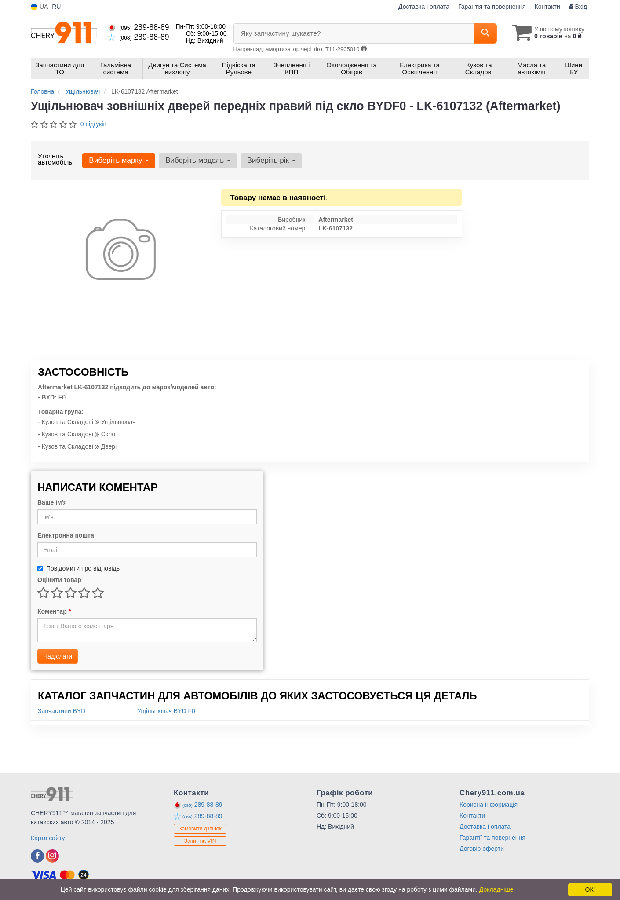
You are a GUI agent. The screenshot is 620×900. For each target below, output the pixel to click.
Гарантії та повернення (492, 837)
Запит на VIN (200, 841)
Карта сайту (48, 837)
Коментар (54, 611)
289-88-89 (138, 27)
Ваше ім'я (52, 502)
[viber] (37, 856)
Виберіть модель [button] (197, 160)
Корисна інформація (489, 804)
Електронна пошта (65, 535)
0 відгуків (93, 124)
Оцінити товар (59, 579)
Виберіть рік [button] (271, 160)
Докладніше (496, 889)
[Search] (485, 33)
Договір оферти (482, 848)
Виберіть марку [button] (119, 160)
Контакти (547, 6)
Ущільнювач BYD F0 (166, 710)
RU (56, 6)
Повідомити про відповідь (78, 568)
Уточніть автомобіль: (56, 159)
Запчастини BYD (61, 710)
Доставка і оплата (423, 6)
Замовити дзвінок (200, 829)
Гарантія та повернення (492, 6)
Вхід (578, 6)
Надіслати (57, 656)
